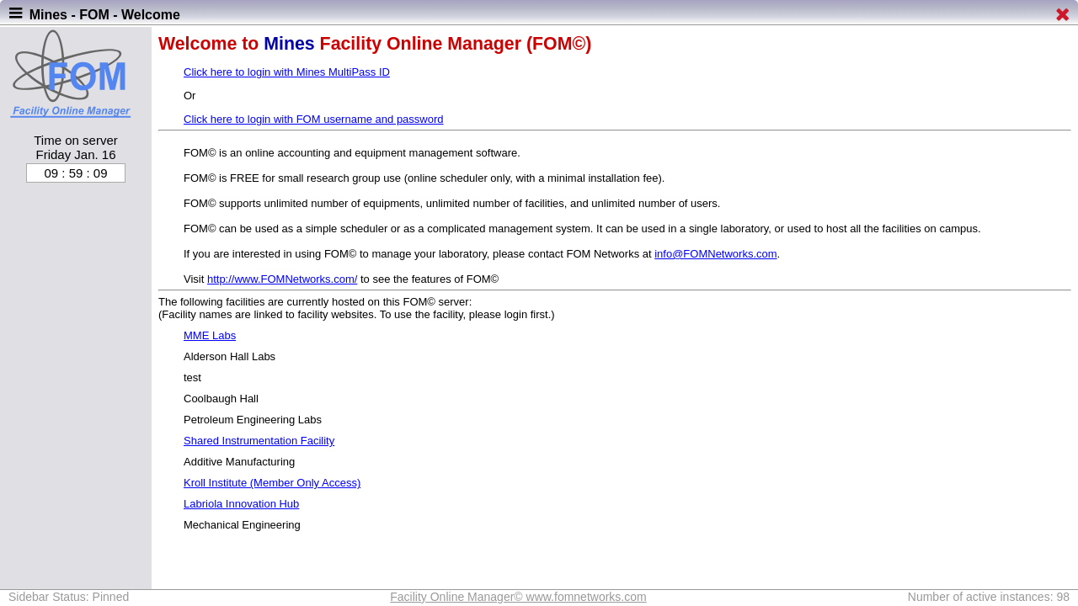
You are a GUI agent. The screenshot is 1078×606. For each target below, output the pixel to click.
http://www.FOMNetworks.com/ (282, 279)
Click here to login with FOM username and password (314, 119)
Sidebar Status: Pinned (68, 596)
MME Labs (210, 335)
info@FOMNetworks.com (715, 253)
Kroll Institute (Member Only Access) (272, 482)
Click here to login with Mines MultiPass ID (287, 72)
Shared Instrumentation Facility (259, 440)
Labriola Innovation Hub (241, 503)
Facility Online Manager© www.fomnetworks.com (518, 596)
